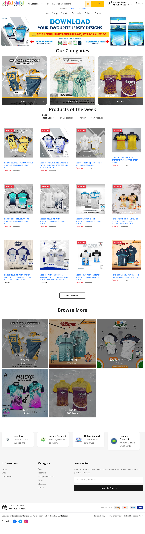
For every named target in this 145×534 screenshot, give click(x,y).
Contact (98, 13)
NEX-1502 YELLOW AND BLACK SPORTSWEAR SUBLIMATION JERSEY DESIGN (125, 160)
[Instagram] (26, 521)
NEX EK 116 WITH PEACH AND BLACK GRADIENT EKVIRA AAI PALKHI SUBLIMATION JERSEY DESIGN (125, 221)
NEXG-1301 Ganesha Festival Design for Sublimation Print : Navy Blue (126, 276)
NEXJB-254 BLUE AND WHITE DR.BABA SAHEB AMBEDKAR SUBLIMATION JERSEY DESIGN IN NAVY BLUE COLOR (18, 277)
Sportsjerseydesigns (20, 516)
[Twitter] (20, 521)
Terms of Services (114, 516)
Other (88, 13)
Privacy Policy (99, 516)
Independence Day (120, 360)
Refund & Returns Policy (133, 516)
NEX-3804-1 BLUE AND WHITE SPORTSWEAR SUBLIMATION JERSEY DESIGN (52, 221)
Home (45, 13)
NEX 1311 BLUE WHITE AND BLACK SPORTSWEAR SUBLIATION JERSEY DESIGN (88, 277)
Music (25, 409)
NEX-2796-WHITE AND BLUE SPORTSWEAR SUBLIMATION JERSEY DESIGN (88, 221)
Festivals (82, 8)
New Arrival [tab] (97, 118)
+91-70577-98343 (120, 4)
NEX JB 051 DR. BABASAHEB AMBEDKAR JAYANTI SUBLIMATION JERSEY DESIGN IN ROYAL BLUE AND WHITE (54, 165)
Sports (72, 8)
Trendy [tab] (82, 118)
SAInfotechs (62, 516)
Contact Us (7, 476)
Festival (72, 360)
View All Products (72, 295)
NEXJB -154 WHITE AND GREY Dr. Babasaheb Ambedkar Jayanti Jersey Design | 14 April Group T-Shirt (54, 277)
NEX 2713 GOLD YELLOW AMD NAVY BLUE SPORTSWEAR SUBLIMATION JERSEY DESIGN (18, 165)
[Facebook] (15, 521)
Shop (55, 13)
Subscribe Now (108, 488)
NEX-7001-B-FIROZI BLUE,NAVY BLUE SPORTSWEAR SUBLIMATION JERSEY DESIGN (16, 221)
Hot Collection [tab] (65, 118)
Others (41, 487)
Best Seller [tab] (47, 118)
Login (139, 3)
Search (97, 4)
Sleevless (42, 484)
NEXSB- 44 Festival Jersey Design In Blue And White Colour (89, 164)
